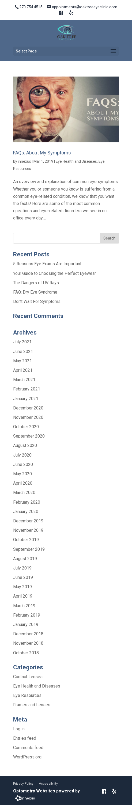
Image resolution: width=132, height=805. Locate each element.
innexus (24, 161)
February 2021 (26, 389)
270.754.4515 (30, 7)
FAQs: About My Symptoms (42, 152)
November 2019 (28, 530)
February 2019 (26, 615)
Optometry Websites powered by (46, 790)
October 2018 (26, 652)
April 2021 (22, 370)
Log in (19, 728)
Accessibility (48, 783)
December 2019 (28, 520)
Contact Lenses (28, 676)
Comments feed (28, 747)
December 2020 (28, 408)
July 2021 (22, 341)
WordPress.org (27, 757)
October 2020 (26, 426)
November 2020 (28, 417)
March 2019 (24, 605)
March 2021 (24, 379)
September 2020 (29, 436)
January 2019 (25, 624)
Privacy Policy (23, 783)
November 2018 (28, 643)
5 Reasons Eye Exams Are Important (47, 263)
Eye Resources (27, 695)
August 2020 (25, 445)
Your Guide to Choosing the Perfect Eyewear (54, 273)
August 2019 (25, 558)
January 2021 (25, 398)
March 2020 (24, 492)
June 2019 (23, 577)
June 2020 (23, 464)
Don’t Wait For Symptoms (37, 301)
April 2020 (22, 483)
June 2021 (23, 351)
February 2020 (26, 502)
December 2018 (28, 633)
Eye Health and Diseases (76, 161)
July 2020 (22, 455)
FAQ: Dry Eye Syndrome (35, 292)
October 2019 (26, 539)
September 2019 (29, 549)
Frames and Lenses (31, 704)
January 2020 (25, 511)
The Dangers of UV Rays (36, 282)
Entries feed (24, 738)
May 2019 (22, 586)
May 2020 (22, 473)
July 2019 (22, 568)
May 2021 (22, 360)
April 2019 (22, 596)
